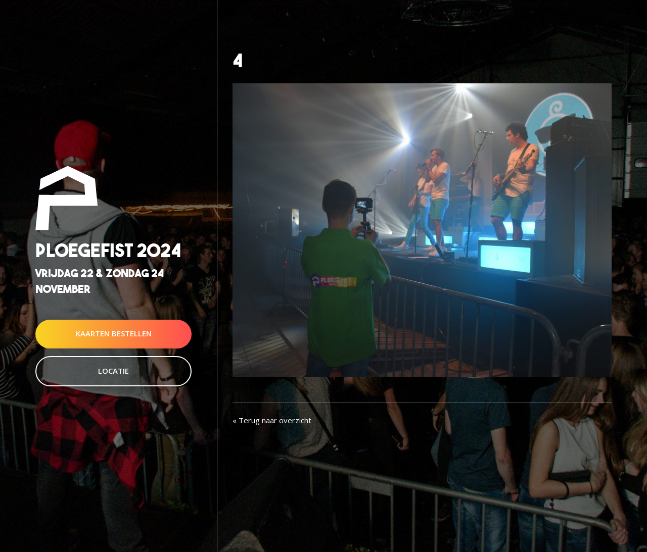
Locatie (113, 371)
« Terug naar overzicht (272, 420)
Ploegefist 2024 (108, 250)
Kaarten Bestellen (114, 334)
